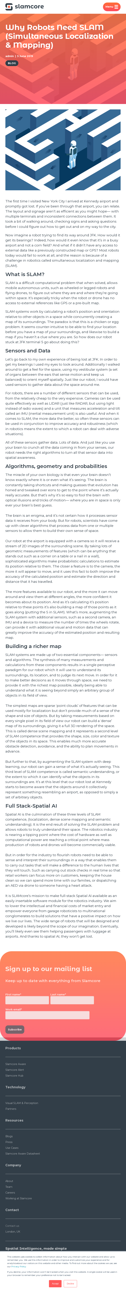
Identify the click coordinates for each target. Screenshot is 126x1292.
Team (8, 1199)
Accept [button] (55, 1283)
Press (8, 1154)
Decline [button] (70, 1283)
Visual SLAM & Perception (21, 1115)
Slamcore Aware (15, 1076)
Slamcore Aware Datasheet (22, 1166)
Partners (10, 1121)
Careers (10, 1205)
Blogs (9, 1148)
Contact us (12, 1238)
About (9, 1193)
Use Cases (11, 1160)
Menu (111, 7)
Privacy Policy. (19, 1266)
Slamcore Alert (14, 1082)
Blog (12, 63)
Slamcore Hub (14, 1088)
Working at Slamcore (18, 1210)
